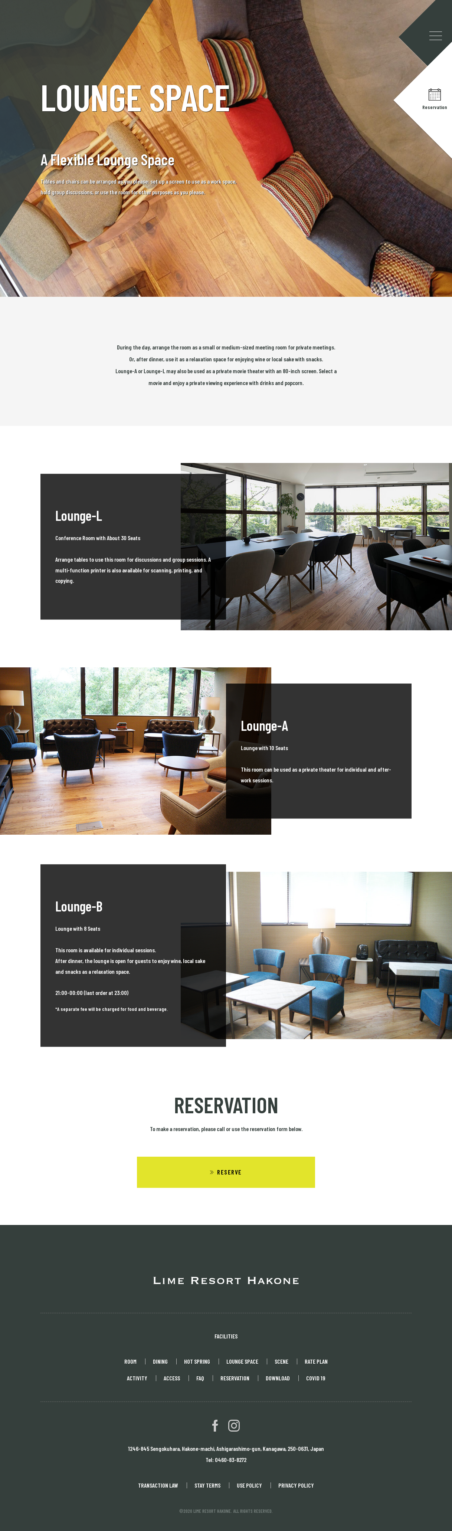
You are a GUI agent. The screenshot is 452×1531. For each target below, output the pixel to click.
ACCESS (172, 1377)
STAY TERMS (207, 1485)
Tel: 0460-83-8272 (226, 1459)
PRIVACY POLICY (296, 1485)
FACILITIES (226, 1336)
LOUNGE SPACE (242, 1361)
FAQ (200, 1377)
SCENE (281, 1361)
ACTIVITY (137, 1377)
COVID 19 (315, 1377)
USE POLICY (249, 1485)
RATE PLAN (316, 1361)
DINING (160, 1361)
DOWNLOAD (278, 1377)
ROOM (130, 1361)
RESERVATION (234, 1377)
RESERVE (229, 1172)
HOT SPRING (197, 1361)
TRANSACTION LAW (158, 1485)
